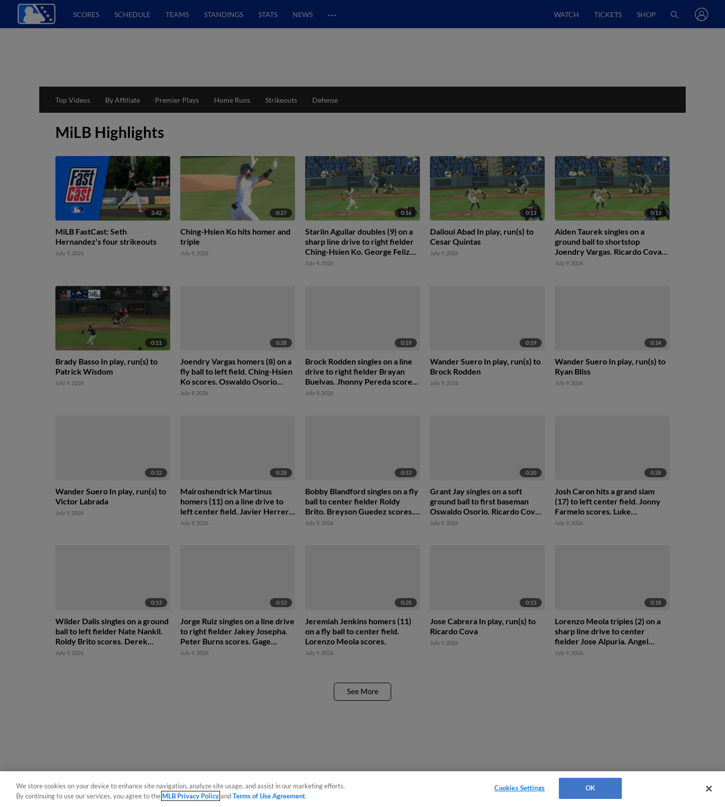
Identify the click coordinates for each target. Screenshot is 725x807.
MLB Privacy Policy (190, 796)
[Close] (709, 788)
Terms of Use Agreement (269, 796)
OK (590, 788)
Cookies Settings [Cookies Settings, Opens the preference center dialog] (519, 788)
